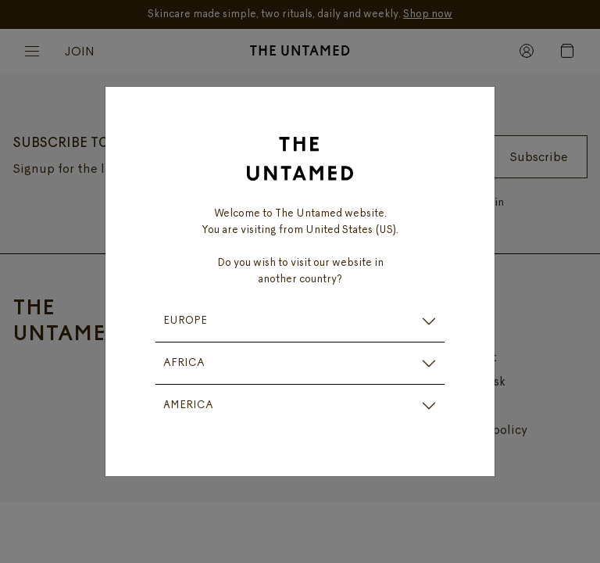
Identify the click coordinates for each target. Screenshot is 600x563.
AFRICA (184, 363)
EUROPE (185, 321)
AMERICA (188, 405)
